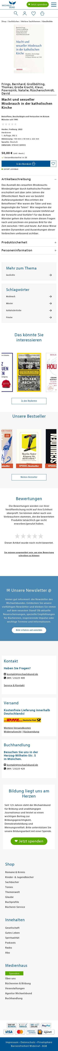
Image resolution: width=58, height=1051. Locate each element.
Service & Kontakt (14, 685)
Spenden (14, 973)
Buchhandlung (14, 998)
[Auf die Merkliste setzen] (53, 164)
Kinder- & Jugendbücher (19, 877)
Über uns (10, 978)
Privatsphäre (44, 1042)
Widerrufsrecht (12, 731)
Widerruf (35, 1046)
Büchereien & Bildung (18, 983)
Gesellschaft (12, 927)
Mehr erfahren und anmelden (29, 630)
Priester (9, 317)
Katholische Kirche (13, 310)
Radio (8, 947)
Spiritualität (12, 937)
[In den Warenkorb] (26, 164)
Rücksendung (31, 731)
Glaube (9, 897)
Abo (7, 952)
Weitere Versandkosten (17, 728)
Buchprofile (12, 902)
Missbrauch (10, 296)
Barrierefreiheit (20, 1046)
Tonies (9, 887)
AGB (44, 1046)
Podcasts (10, 942)
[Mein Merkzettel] (33, 13)
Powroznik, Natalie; (16, 90)
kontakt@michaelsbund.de (22, 674)
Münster (9, 303)
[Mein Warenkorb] (42, 13)
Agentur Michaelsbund (18, 993)
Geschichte (10, 275)
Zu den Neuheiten (29, 400)
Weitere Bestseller (29, 477)
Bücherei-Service (15, 907)
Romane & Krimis (15, 872)
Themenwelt (12, 892)
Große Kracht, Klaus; (28, 87)
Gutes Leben (12, 932)
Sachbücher (12, 882)
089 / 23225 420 (16, 768)
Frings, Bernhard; (14, 84)
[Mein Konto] (24, 13)
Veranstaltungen (15, 988)
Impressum (12, 1042)
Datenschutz (28, 1042)
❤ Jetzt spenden (37, 4)
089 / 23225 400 (16, 678)
